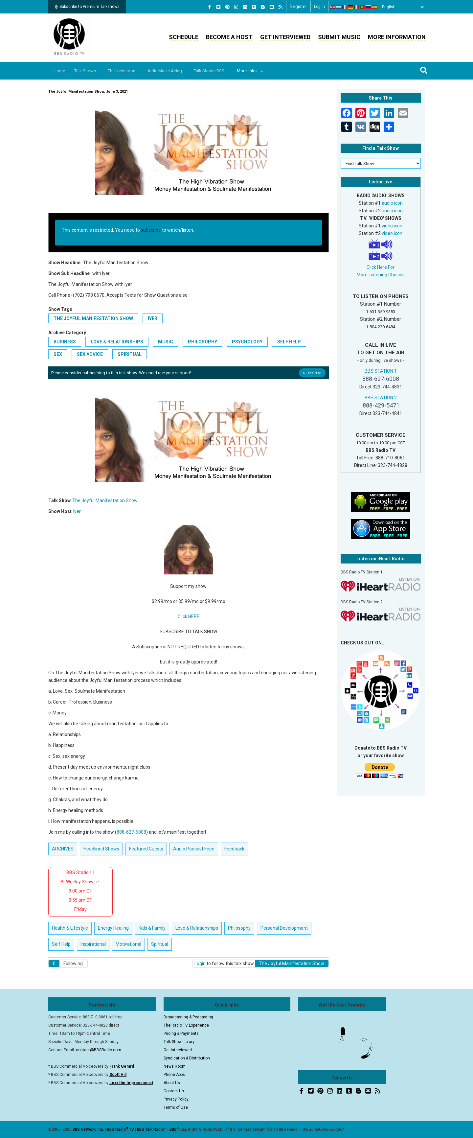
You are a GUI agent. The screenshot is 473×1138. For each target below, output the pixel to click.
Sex (58, 354)
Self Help (289, 341)
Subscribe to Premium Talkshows (87, 6)
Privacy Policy (176, 1099)
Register (298, 6)
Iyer (152, 318)
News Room (175, 1066)
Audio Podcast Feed (193, 848)
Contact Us (174, 1091)
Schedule (183, 37)
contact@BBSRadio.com (98, 1050)
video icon (392, 225)
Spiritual (130, 354)
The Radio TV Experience (186, 1025)
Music (165, 341)
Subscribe (312, 373)
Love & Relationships (117, 341)
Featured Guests (146, 848)
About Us (172, 1082)
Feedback (234, 848)
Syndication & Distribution (187, 1058)
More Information (397, 37)
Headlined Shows (101, 848)
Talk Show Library (179, 1041)
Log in (319, 6)
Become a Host (229, 37)
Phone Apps (174, 1074)
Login (200, 963)
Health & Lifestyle (70, 928)
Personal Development (284, 928)
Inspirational (93, 944)
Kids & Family (152, 928)
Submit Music (339, 37)
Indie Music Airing (175, 70)
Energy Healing (113, 928)
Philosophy (202, 341)
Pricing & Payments (181, 1033)
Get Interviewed (285, 37)
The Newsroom (128, 70)
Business (65, 341)
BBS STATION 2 (381, 397)
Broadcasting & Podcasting (188, 1017)
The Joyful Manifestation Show (93, 318)
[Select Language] (401, 7)
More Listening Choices (381, 274)
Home (60, 70)
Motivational (128, 944)
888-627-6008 (131, 832)
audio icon (392, 203)
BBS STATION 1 (381, 371)
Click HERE (188, 616)
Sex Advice (90, 354)
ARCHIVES (63, 848)
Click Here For (380, 267)
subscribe (151, 230)
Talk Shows (89, 70)
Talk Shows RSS (222, 70)
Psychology (247, 341)
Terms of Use (176, 1107)
